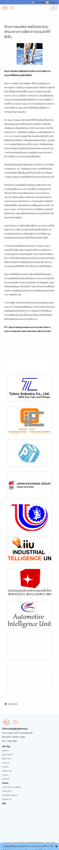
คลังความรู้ (6, 770)
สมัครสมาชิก (39, 2)
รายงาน (5, 774)
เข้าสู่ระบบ (51, 2)
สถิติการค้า (6, 758)
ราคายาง (6, 762)
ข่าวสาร (5, 766)
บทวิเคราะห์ (6, 799)
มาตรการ (6, 779)
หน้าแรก (5, 750)
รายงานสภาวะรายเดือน (11, 787)
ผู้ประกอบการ (7, 754)
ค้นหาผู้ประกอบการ (10, 795)
